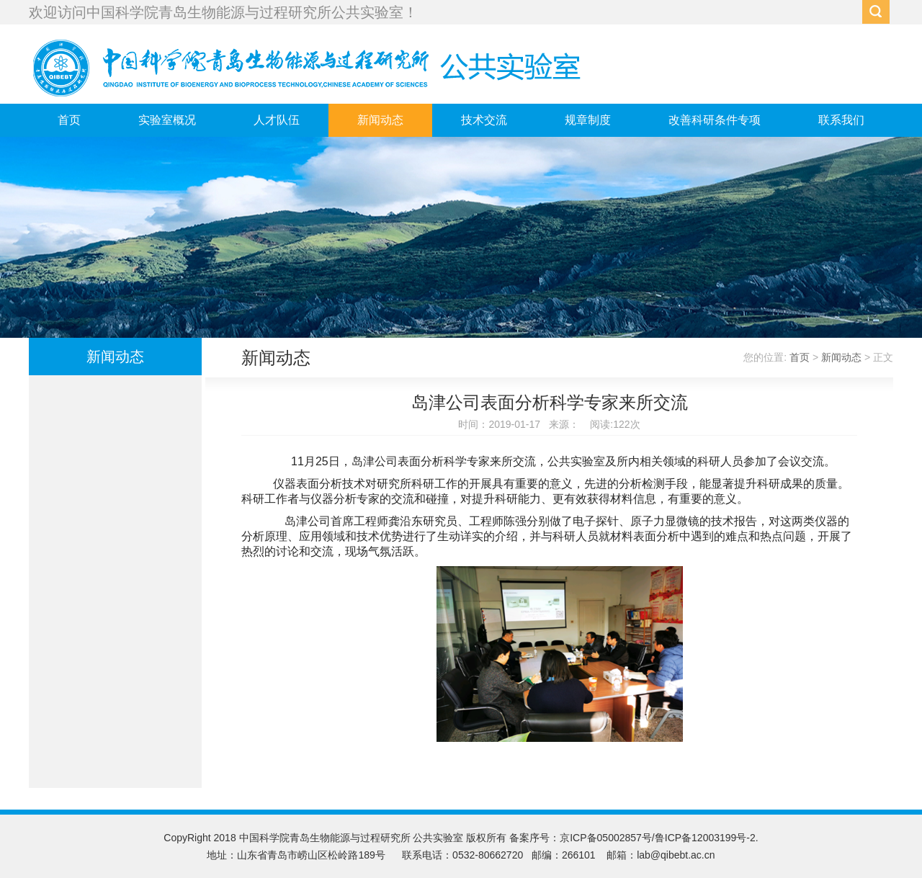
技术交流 (484, 120)
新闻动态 (380, 120)
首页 (69, 120)
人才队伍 (277, 120)
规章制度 (588, 120)
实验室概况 (167, 120)
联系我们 (841, 120)
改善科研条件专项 (714, 120)
